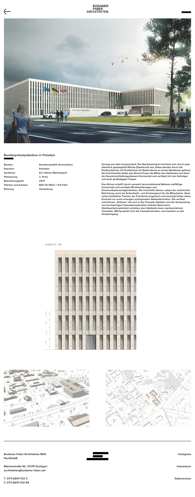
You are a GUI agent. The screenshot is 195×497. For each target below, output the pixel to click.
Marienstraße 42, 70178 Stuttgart (25, 466)
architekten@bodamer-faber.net (25, 470)
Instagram (184, 454)
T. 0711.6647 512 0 (15, 478)
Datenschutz (183, 478)
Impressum (184, 466)
